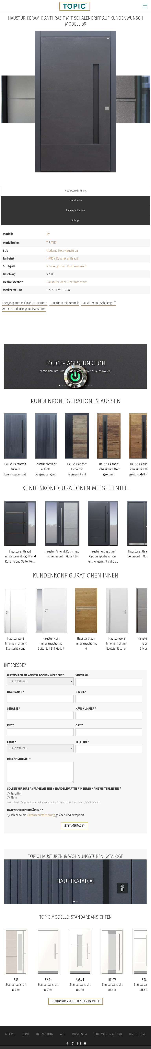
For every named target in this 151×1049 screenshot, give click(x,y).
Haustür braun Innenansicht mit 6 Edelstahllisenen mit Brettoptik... (86, 648)
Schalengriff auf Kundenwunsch (66, 266)
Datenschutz (44, 1034)
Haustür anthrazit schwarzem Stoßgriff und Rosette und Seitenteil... (20, 556)
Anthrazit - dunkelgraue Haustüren (23, 309)
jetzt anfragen (74, 825)
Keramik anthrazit (67, 258)
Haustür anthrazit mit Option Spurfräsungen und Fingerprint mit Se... (103, 556)
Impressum (79, 1034)
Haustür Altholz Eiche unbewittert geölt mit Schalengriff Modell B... (109, 474)
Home (25, 1034)
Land (11, 742)
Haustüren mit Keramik (64, 303)
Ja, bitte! (14, 793)
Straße (13, 708)
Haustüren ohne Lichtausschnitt (66, 282)
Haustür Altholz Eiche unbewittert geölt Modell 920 (140, 469)
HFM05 (50, 258)
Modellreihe (76, 200)
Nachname (15, 692)
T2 (55, 243)
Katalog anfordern (75, 210)
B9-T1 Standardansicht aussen (48, 985)
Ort (79, 725)
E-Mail (81, 692)
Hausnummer (86, 708)
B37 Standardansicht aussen (16, 985)
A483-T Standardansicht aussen (80, 985)
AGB (62, 1034)
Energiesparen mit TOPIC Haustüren (24, 303)
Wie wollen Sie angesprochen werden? (35, 675)
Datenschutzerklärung (25, 810)
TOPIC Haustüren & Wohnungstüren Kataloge (75, 856)
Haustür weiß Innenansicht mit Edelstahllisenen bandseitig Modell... (116, 648)
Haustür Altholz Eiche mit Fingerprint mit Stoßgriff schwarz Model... (77, 474)
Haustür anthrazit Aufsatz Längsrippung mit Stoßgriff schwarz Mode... (15, 474)
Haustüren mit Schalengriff (98, 303)
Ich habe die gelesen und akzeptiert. (46, 815)
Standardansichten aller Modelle (75, 1001)
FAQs (75, 336)
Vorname (82, 675)
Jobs (76, 328)
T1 (52, 243)
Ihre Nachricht (19, 759)
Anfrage (75, 220)
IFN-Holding (137, 1034)
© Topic (10, 1034)
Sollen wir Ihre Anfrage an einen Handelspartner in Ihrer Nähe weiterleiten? (64, 788)
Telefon (82, 742)
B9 (48, 234)
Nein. (12, 797)
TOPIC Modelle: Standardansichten (75, 917)
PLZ (10, 725)
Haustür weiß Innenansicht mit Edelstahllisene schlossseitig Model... (15, 648)
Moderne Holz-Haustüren (62, 250)
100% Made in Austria (107, 1034)
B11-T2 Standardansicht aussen (112, 985)
